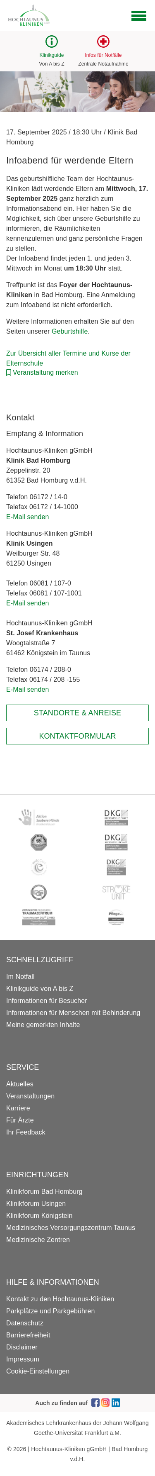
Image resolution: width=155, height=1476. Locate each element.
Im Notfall (20, 976)
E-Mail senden (27, 516)
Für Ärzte (20, 1120)
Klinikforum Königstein (39, 1215)
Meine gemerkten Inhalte (43, 1024)
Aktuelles (19, 1084)
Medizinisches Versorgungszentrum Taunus (70, 1227)
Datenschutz (24, 1323)
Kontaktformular (77, 736)
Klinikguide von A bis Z (39, 988)
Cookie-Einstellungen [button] (37, 1371)
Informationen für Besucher (46, 1000)
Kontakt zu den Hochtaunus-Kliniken (60, 1299)
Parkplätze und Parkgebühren (50, 1311)
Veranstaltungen (30, 1096)
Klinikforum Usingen (36, 1203)
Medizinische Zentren (38, 1239)
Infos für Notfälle (103, 55)
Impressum (22, 1359)
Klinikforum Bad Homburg (44, 1191)
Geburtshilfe (70, 331)
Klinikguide (51, 55)
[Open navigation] (139, 15)
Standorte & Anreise (77, 713)
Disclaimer (22, 1347)
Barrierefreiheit (28, 1335)
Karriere (18, 1108)
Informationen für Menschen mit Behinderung (73, 1012)
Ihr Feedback (25, 1132)
